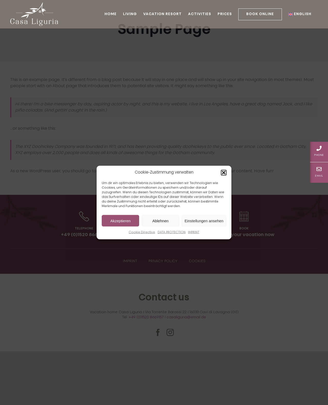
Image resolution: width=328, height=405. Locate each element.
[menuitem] (299, 14)
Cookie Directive (142, 232)
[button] (223, 172)
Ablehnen (160, 220)
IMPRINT (193, 232)
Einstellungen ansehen (203, 220)
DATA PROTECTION (172, 232)
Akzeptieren (120, 220)
